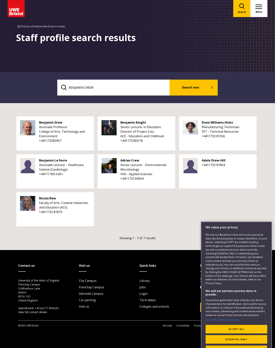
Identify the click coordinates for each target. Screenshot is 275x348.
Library (144, 281)
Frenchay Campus (91, 287)
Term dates (147, 300)
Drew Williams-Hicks (217, 122)
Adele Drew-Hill (214, 160)
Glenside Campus (91, 294)
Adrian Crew (129, 160)
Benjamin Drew (50, 122)
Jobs (142, 287)
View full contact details (32, 312)
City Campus (88, 281)
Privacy (197, 325)
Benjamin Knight (133, 122)
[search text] (113, 88)
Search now (190, 87)
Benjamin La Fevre (53, 160)
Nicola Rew (47, 198)
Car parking (87, 300)
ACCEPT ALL (236, 338)
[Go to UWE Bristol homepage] (18, 26)
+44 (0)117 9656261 (47, 308)
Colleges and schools (154, 306)
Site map (167, 325)
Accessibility (182, 325)
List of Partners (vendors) (222, 328)
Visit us (84, 306)
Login (143, 294)
